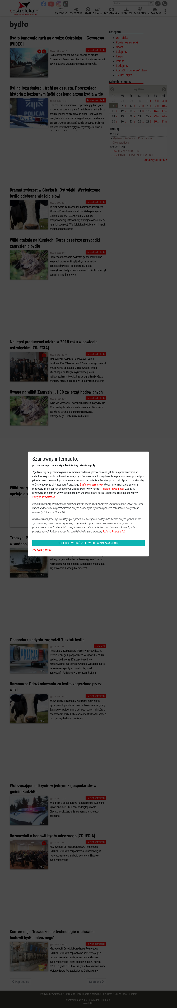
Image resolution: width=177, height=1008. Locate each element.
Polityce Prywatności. (114, 531)
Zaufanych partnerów (91, 484)
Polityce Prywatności (112, 488)
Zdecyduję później (42, 550)
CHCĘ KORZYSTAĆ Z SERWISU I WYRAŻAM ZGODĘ (88, 543)
